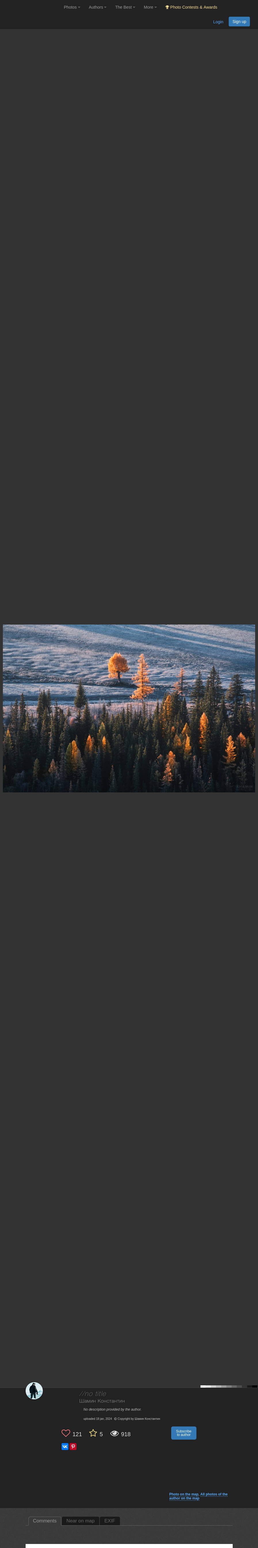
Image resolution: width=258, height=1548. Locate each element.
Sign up (239, 22)
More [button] (150, 7)
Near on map (80, 1521)
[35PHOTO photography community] (31, 7)
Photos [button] (72, 7)
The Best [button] (125, 7)
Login (218, 22)
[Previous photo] (5, 687)
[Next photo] (252, 687)
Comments (45, 1521)
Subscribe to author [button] (183, 1433)
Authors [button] (98, 7)
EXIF (109, 1521)
